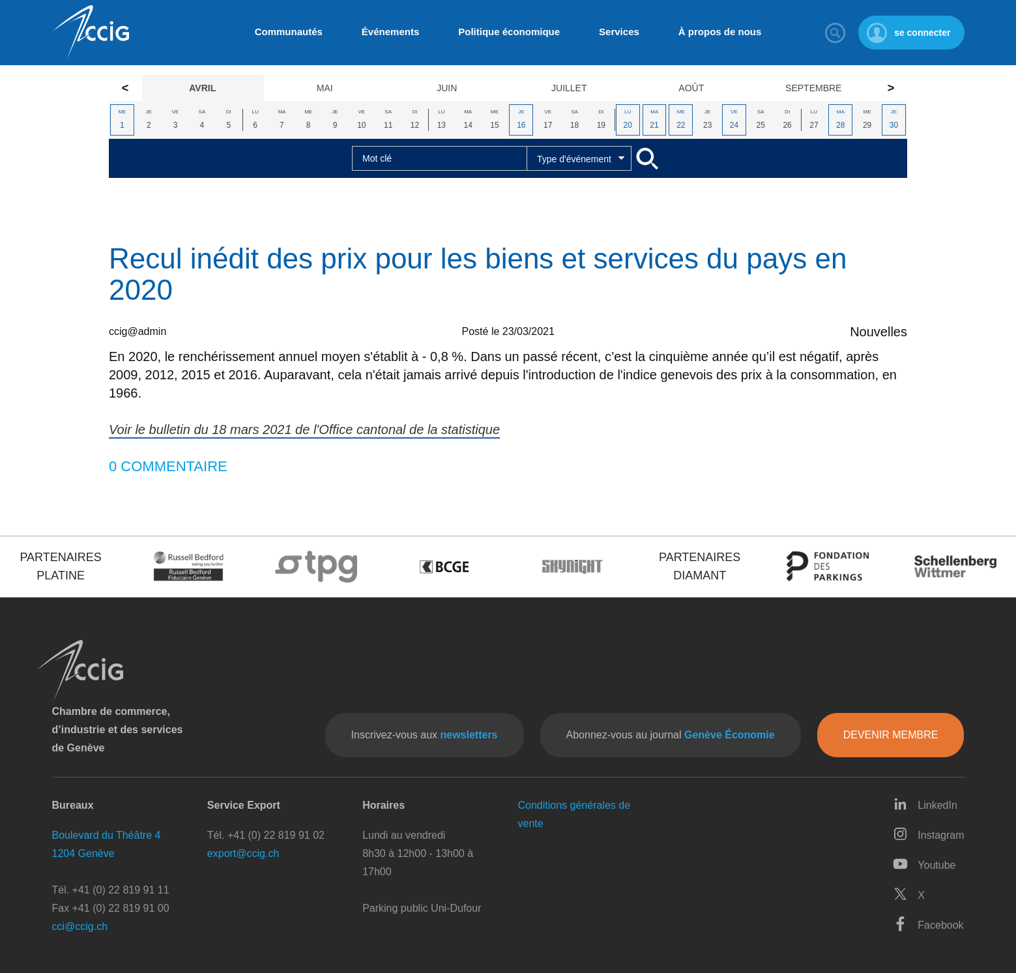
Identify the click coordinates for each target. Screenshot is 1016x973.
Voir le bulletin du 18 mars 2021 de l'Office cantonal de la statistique (304, 429)
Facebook (928, 923)
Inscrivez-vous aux (424, 734)
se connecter (922, 32)
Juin (447, 88)
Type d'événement (574, 159)
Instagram (928, 833)
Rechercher (835, 33)
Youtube (924, 863)
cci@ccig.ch (80, 926)
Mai (325, 88)
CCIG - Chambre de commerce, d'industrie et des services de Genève (90, 33)
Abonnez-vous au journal (670, 734)
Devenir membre (890, 734)
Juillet (569, 88)
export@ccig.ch (243, 853)
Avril (202, 88)
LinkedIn (925, 803)
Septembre (813, 88)
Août (691, 88)
